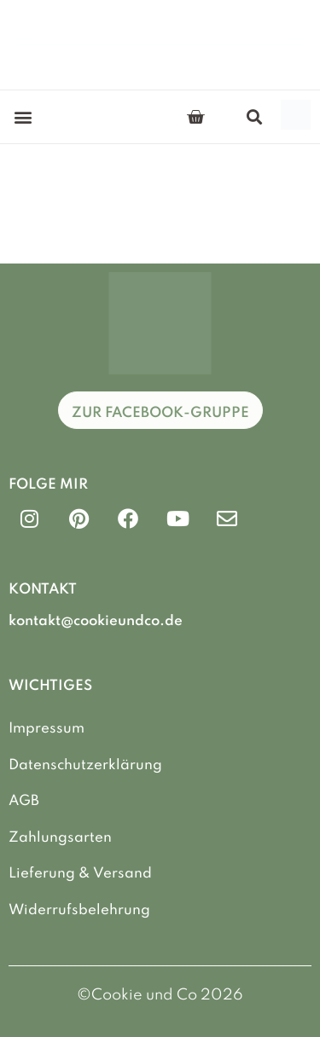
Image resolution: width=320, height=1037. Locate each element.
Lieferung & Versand (80, 873)
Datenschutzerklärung (85, 765)
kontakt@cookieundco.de (96, 621)
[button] (23, 117)
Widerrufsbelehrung (79, 910)
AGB (24, 801)
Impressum (46, 728)
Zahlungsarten (60, 838)
